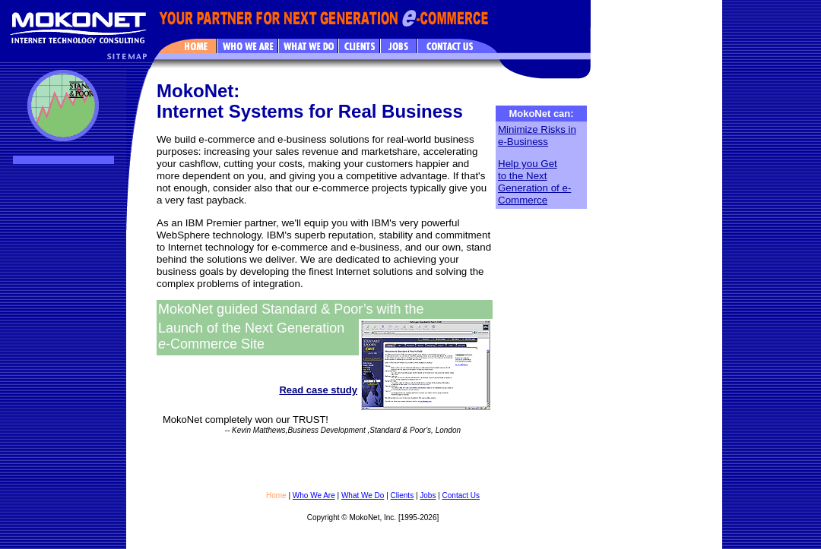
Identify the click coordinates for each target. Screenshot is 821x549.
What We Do (363, 495)
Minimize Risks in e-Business (537, 135)
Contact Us (461, 495)
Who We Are (314, 495)
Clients (402, 495)
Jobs (428, 495)
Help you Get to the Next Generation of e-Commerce (534, 182)
